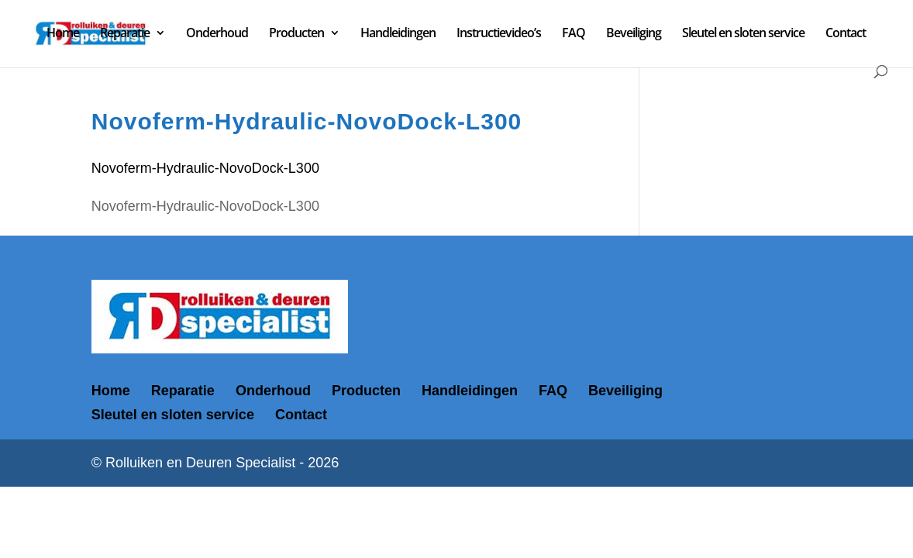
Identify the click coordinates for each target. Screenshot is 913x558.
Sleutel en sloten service (743, 34)
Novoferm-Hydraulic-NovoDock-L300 (205, 168)
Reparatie (125, 34)
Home (63, 34)
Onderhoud (217, 34)
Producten (296, 34)
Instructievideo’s (498, 34)
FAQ (573, 34)
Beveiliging (633, 34)
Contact (845, 34)
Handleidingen (398, 34)
